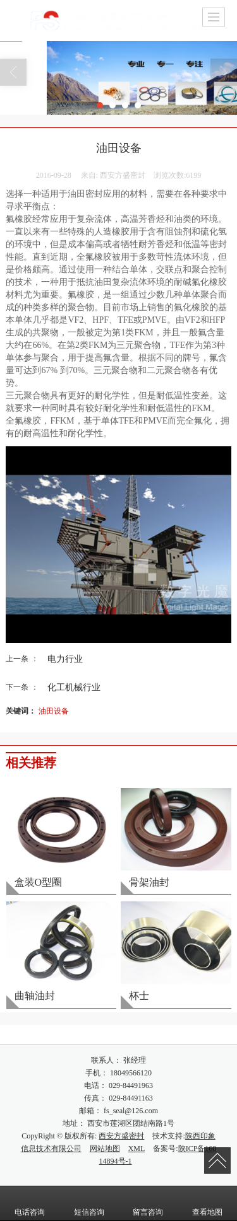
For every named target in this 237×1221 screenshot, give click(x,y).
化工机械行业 (73, 687)
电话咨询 (30, 1203)
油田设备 (54, 711)
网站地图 (105, 1148)
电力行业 (65, 659)
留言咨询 (148, 1203)
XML (136, 1148)
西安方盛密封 (121, 1135)
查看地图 (207, 1203)
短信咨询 (89, 1203)
